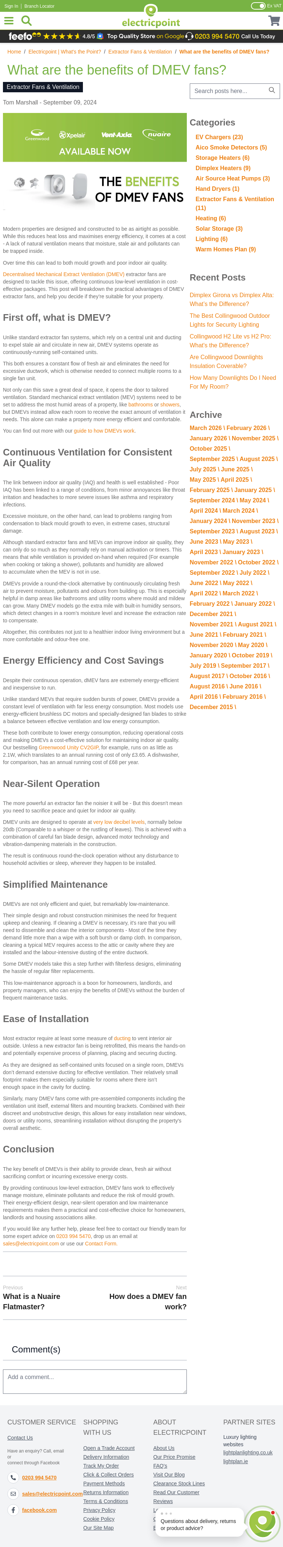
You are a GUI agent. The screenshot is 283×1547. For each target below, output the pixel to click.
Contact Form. (101, 1244)
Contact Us (20, 1438)
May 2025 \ (204, 480)
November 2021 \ (213, 624)
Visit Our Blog (169, 1475)
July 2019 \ (205, 666)
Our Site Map (98, 1528)
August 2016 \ (209, 686)
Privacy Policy (99, 1510)
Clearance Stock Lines (179, 1483)
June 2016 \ (245, 686)
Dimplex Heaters (223, 168)
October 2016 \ (250, 676)
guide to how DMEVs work (104, 431)
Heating (211, 218)
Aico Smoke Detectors (231, 147)
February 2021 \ (244, 635)
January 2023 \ (243, 552)
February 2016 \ (244, 697)
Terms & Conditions (105, 1501)
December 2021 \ (213, 614)
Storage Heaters (223, 158)
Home (14, 52)
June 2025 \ (237, 469)
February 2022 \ (211, 604)
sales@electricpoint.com (31, 1244)
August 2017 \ (209, 676)
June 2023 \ (205, 542)
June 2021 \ (205, 635)
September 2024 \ (214, 500)
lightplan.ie (235, 1461)
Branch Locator (39, 6)
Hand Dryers (218, 189)
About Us (164, 1448)
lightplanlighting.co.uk (248, 1452)
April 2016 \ (205, 697)
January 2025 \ (254, 490)
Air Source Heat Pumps (233, 178)
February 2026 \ (248, 428)
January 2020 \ (210, 655)
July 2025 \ (205, 469)
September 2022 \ (214, 573)
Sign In (11, 6)
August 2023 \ (259, 531)
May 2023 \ (237, 542)
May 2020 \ (253, 645)
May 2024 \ (254, 500)
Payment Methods (104, 1483)
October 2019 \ (252, 655)
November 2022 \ (213, 562)
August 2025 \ (259, 459)
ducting (122, 1038)
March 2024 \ (240, 511)
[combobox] (235, 91)
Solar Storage (219, 229)
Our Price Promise (174, 1457)
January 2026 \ (210, 438)
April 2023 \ (205, 552)
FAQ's (160, 1466)
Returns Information (106, 1492)
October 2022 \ (258, 562)
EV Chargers (219, 137)
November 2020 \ (213, 645)
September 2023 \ (214, 531)
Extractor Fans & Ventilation (140, 52)
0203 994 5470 (73, 1236)
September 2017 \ (245, 666)
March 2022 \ (240, 593)
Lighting (212, 239)
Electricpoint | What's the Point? (64, 52)
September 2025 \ (214, 459)
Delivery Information (106, 1457)
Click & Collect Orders (108, 1475)
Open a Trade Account (108, 1448)
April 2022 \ (205, 593)
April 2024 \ (205, 511)
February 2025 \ (211, 490)
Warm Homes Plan (226, 249)
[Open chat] (262, 1525)
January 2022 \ (254, 604)
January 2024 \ (210, 521)
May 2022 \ (237, 583)
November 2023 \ (255, 521)
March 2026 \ (207, 428)
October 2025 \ (210, 449)
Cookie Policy (99, 1519)
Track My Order (101, 1466)
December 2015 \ (213, 707)
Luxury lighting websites (239, 1440)
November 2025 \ (255, 438)
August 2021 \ (257, 624)
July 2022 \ (254, 573)
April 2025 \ (236, 480)
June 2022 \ (205, 583)
